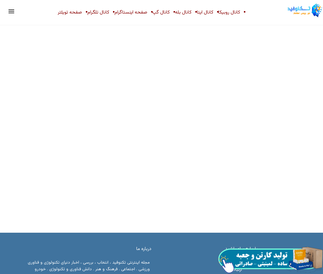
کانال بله (183, 12)
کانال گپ (161, 12)
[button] (11, 11)
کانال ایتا (205, 12)
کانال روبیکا (229, 12)
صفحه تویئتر (70, 12)
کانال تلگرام (98, 12)
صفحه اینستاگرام (131, 12)
